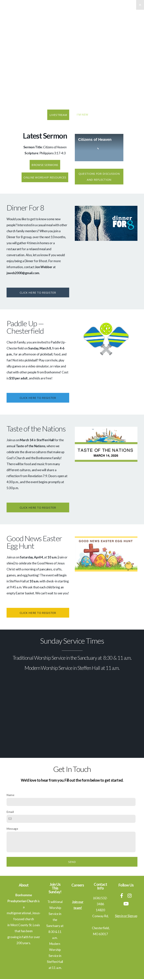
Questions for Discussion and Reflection (99, 176)
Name (10, 795)
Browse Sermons (45, 165)
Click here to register (38, 292)
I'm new (82, 114)
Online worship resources (44, 177)
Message (12, 828)
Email (10, 811)
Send (72, 862)
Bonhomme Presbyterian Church (72, 32)
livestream (58, 115)
